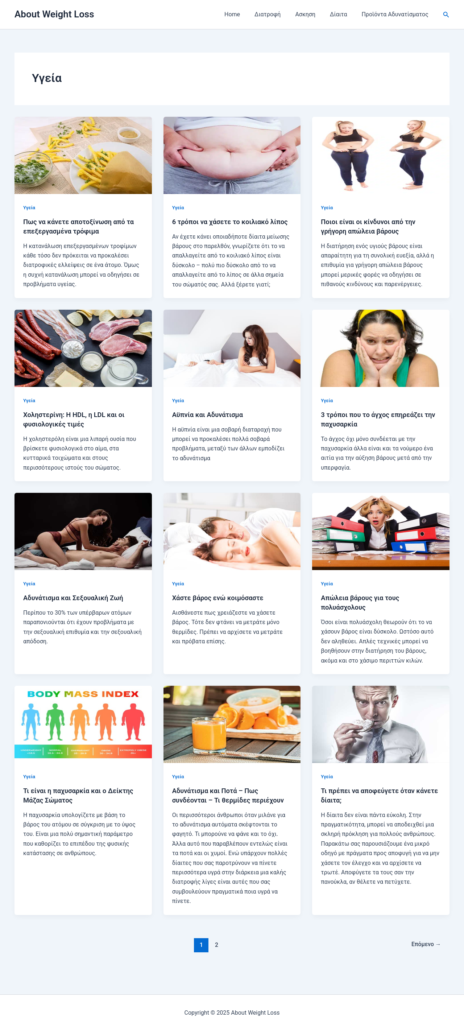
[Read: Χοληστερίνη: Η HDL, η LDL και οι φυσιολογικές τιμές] (83, 357)
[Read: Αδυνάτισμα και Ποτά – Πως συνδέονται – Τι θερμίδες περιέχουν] (232, 733)
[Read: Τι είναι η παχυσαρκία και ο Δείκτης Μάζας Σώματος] (83, 733)
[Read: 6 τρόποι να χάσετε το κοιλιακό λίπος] (232, 155)
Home (245, 14)
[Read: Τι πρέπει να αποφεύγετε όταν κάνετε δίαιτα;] (381, 733)
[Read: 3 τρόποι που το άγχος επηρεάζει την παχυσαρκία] (381, 357)
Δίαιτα (342, 14)
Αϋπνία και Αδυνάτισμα (210, 424)
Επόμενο (424, 963)
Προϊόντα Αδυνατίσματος (396, 14)
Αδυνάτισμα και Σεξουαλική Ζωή (77, 607)
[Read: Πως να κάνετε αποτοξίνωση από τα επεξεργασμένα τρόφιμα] (83, 155)
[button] (446, 14)
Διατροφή (278, 14)
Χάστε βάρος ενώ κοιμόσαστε (222, 607)
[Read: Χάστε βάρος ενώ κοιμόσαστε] (232, 540)
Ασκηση (312, 14)
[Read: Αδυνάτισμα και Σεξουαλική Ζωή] (83, 540)
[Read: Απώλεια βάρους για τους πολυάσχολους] (381, 540)
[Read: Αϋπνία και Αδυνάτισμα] (232, 357)
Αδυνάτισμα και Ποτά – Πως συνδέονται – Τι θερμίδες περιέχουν (219, 809)
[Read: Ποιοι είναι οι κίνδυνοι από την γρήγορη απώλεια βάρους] (381, 155)
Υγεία (29, 207)
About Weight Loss (54, 14)
